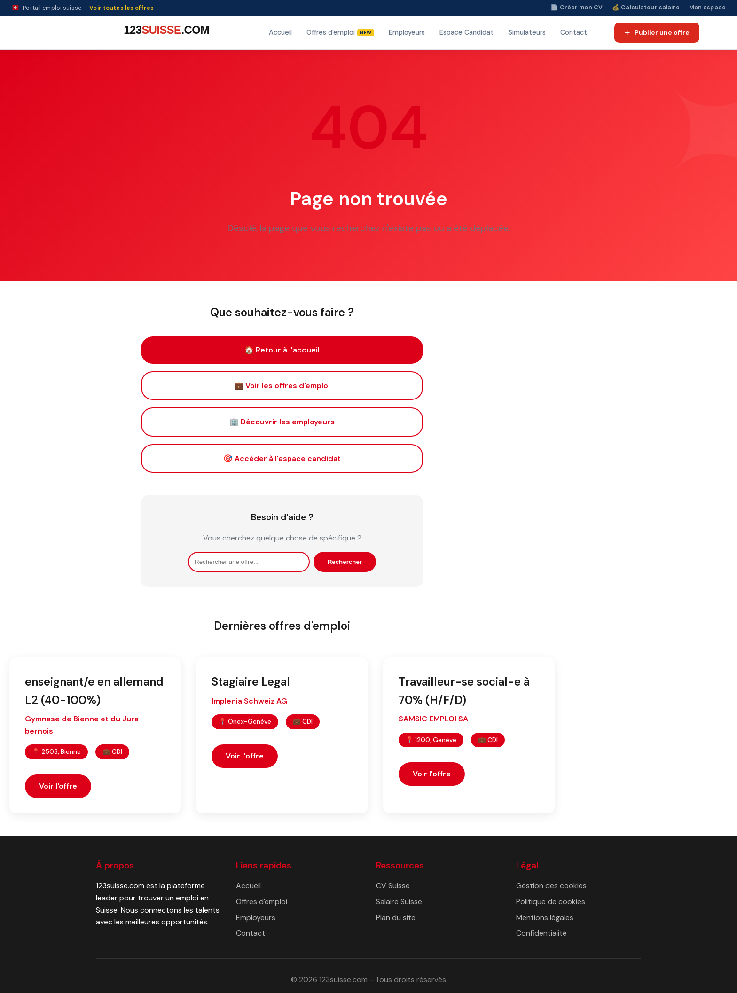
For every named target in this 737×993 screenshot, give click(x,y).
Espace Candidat (466, 32)
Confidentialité (541, 933)
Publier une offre (657, 32)
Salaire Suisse (399, 902)
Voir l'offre (58, 786)
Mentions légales (544, 918)
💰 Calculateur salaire (646, 7)
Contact (573, 32)
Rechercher (345, 561)
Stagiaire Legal (251, 681)
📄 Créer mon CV (576, 7)
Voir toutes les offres (121, 8)
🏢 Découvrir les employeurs (282, 422)
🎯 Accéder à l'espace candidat (282, 458)
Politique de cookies (550, 902)
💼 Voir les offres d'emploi (282, 386)
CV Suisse (393, 886)
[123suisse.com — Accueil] (165, 32)
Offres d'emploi (261, 902)
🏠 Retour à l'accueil (282, 350)
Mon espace (707, 7)
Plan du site (396, 918)
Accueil (280, 32)
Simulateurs (527, 32)
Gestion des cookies (551, 886)
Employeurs (407, 32)
